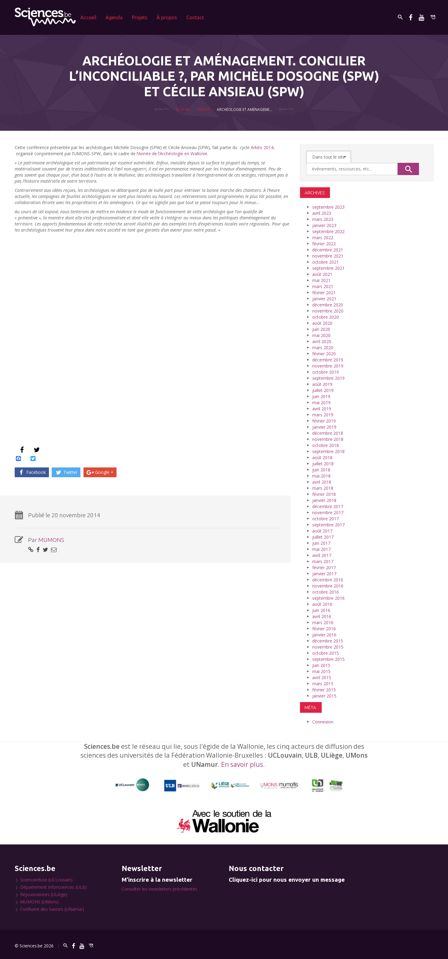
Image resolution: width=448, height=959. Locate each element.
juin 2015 (321, 665)
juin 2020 (321, 329)
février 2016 (324, 628)
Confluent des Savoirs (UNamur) (52, 909)
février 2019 (324, 421)
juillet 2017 (323, 537)
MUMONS (51, 539)
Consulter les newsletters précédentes (159, 889)
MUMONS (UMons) (39, 902)
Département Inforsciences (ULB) (53, 887)
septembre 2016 (328, 598)
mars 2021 (322, 286)
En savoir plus (242, 764)
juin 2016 (321, 610)
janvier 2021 (324, 299)
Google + (100, 472)
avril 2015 (321, 677)
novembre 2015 (327, 647)
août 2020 (322, 323)
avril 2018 (321, 482)
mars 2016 (322, 622)
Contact (195, 17)
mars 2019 (322, 415)
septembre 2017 (328, 525)
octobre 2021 (325, 262)
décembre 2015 (327, 641)
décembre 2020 (327, 305)
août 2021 (322, 274)
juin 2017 (321, 543)
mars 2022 (322, 237)
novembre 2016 (327, 586)
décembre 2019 (327, 360)
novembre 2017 (327, 512)
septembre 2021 (328, 268)
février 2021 (324, 292)
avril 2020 (321, 341)
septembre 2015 (328, 659)
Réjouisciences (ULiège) (43, 894)
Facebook (32, 472)
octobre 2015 (325, 653)
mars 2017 (322, 561)
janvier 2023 (324, 225)
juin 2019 (321, 396)
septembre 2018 (328, 451)
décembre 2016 (327, 580)
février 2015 (324, 690)
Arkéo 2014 (262, 147)
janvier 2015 (324, 696)
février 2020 (324, 354)
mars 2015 (322, 683)
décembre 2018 (327, 433)
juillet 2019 (323, 390)
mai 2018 (321, 476)
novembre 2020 (327, 311)
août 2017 (322, 531)
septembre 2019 (328, 378)
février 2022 (324, 244)
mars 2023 (322, 219)
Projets (139, 17)
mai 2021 (321, 280)
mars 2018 (322, 488)
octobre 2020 (325, 317)
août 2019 (322, 384)
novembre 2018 (327, 439)
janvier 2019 (324, 427)
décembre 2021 (327, 250)
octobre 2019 (325, 372)
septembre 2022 (328, 231)
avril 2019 (321, 409)
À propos (167, 17)
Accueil (88, 17)
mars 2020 (322, 347)
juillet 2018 (323, 464)
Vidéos (203, 109)
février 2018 (324, 494)
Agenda (114, 17)
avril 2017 (321, 555)
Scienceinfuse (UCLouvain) (46, 880)
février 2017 (324, 567)
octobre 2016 (325, 592)
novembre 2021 (327, 256)
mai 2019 (321, 402)
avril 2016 (321, 616)
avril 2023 (321, 213)
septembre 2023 (328, 207)
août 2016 (322, 604)
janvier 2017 (324, 573)
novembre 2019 (327, 366)
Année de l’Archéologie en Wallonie (172, 153)
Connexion (322, 722)
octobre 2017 (325, 519)
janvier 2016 (324, 635)
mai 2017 (321, 549)
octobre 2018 (325, 445)
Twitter (66, 472)
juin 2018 (321, 470)
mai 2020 (321, 335)
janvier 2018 (324, 500)
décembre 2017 (327, 506)
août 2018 (322, 457)
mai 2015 (321, 671)
